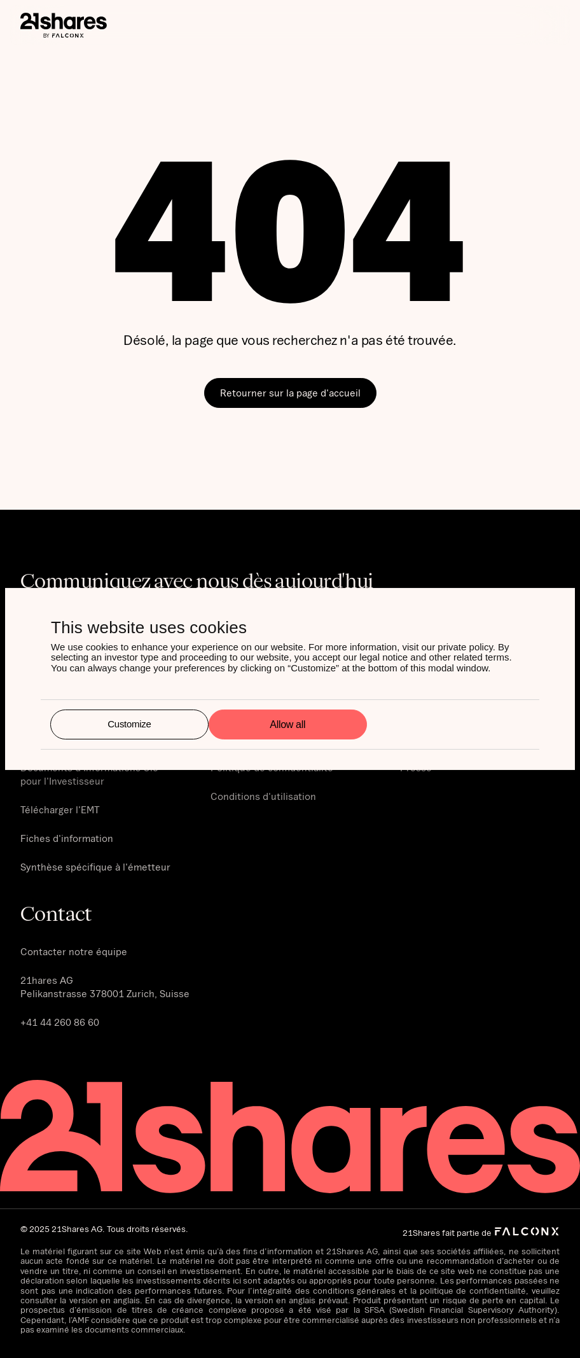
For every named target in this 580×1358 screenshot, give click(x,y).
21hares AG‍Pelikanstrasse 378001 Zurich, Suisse (105, 986)
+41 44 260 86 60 (59, 1022)
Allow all (287, 724)
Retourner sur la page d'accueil (290, 392)
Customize (129, 723)
